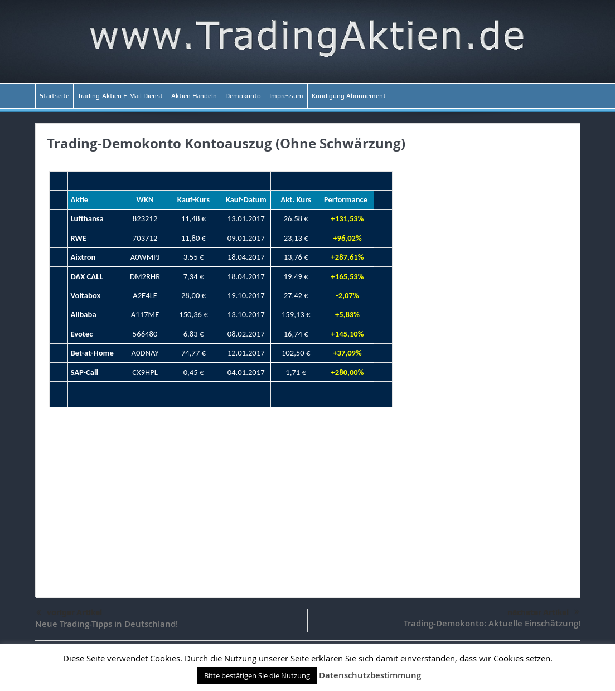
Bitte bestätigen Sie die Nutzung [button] (257, 675)
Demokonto (243, 96)
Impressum (286, 96)
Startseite (54, 96)
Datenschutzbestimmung (370, 675)
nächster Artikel (543, 612)
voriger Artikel (69, 613)
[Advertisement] (308, 497)
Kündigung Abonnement (349, 96)
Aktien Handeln (194, 96)
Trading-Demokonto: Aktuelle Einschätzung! (492, 623)
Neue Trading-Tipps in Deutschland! (106, 624)
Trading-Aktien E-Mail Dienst (120, 96)
